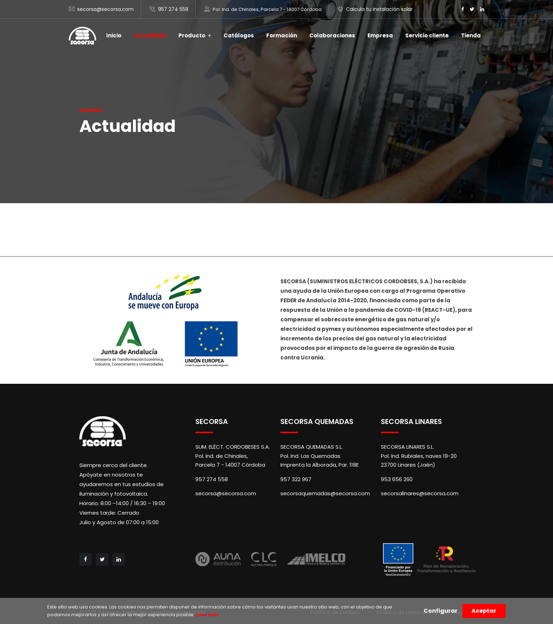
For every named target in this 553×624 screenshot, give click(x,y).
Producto (191, 35)
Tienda (471, 35)
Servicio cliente (427, 35)
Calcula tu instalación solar (379, 9)
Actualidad (150, 35)
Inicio (113, 35)
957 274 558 (173, 9)
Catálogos (239, 35)
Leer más (207, 614)
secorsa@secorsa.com (105, 9)
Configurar (440, 611)
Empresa (380, 35)
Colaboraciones (332, 35)
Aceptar (484, 611)
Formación (281, 35)
